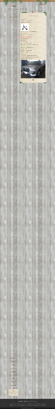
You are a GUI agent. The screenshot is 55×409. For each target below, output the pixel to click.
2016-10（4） (14, 296)
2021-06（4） (14, 169)
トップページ (13, 13)
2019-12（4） (14, 212)
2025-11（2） (14, 36)
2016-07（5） (14, 304)
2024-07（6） (14, 77)
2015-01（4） (14, 342)
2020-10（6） (14, 189)
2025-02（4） (14, 59)
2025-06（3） (14, 49)
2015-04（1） (14, 337)
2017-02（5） (14, 286)
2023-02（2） (14, 120)
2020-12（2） (14, 184)
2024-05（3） (14, 82)
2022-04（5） (14, 146)
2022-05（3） (14, 143)
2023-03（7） (14, 118)
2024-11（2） (14, 67)
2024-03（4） (14, 87)
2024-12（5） (14, 64)
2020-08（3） (14, 194)
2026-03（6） (14, 26)
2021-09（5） (14, 161)
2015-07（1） (14, 329)
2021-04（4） (14, 174)
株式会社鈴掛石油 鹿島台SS (26, 408)
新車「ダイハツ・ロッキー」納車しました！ (28, 34)
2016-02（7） (14, 314)
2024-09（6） (14, 72)
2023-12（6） (14, 95)
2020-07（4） (14, 197)
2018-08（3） (14, 248)
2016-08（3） (14, 301)
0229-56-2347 (42, 4)
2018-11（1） (14, 240)
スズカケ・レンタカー (14, 368)
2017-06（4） (14, 276)
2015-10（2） (14, 324)
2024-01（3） (14, 92)
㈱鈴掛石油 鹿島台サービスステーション (27, 401)
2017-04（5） (14, 281)
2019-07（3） (14, 222)
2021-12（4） (14, 156)
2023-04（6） (14, 115)
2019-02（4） (14, 235)
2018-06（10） (14, 253)
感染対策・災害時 (13, 385)
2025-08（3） (14, 44)
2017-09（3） (14, 268)
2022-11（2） (14, 128)
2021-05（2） (14, 171)
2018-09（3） (14, 245)
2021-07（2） (14, 166)
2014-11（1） (14, 347)
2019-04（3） (14, 230)
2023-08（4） (14, 105)
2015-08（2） (14, 327)
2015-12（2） (14, 319)
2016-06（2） (14, 306)
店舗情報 (13, 378)
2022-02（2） (14, 151)
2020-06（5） (14, 199)
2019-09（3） (14, 217)
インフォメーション (13, 20)
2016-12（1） (14, 291)
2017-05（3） (14, 278)
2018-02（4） (14, 258)
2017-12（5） (14, 263)
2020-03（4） (14, 207)
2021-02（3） (14, 179)
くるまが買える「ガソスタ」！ (13, 358)
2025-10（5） (14, 39)
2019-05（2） (14, 227)
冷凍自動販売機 (13, 371)
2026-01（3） (14, 31)
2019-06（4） (14, 225)
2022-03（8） (14, 148)
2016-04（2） (14, 309)
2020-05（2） (14, 202)
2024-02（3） (14, 90)
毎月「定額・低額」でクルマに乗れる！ (13, 361)
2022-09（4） (14, 133)
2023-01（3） (14, 123)
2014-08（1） (14, 355)
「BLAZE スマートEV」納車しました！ (27, 20)
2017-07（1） (14, 273)
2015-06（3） (14, 332)
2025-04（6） (14, 54)
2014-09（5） (14, 352)
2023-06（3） (14, 110)
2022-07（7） (14, 138)
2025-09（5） (14, 41)
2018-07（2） (14, 250)
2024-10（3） (14, 69)
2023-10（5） (14, 100)
